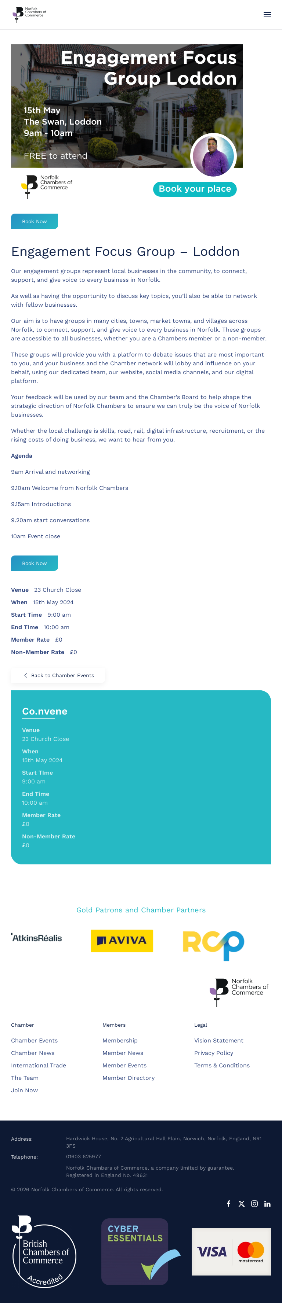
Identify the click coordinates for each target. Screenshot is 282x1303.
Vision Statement (218, 1040)
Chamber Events (34, 1040)
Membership (120, 1040)
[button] (267, 14)
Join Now (24, 1090)
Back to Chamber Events (58, 675)
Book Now (34, 221)
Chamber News (32, 1052)
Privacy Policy (213, 1052)
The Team (25, 1077)
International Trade (38, 1065)
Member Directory (128, 1077)
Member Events (124, 1065)
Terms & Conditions (222, 1065)
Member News (122, 1052)
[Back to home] (29, 14)
